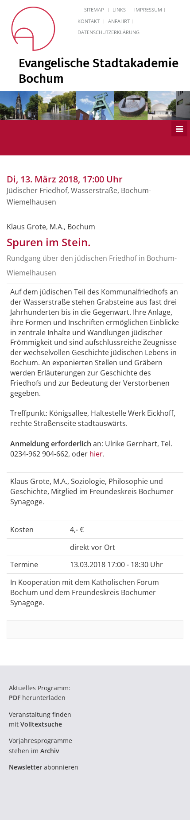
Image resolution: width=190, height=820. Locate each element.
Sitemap (94, 9)
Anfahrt (119, 21)
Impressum (148, 9)
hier (96, 454)
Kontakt (89, 21)
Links (119, 9)
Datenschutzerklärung (109, 32)
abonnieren (43, 767)
